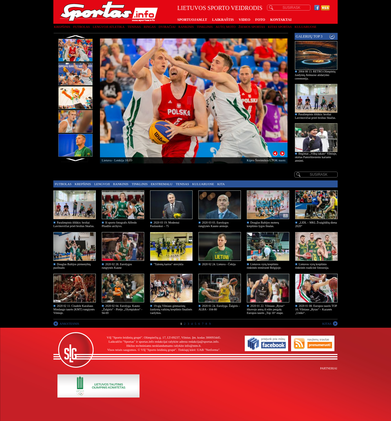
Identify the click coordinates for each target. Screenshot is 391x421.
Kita (221, 184)
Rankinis (186, 26)
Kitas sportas (280, 26)
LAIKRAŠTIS (223, 20)
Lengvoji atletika (108, 26)
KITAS (327, 323)
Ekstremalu (162, 184)
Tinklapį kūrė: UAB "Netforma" (199, 349)
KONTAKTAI (281, 20)
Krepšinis (62, 26)
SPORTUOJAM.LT (192, 20)
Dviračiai (167, 26)
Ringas (150, 26)
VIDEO (244, 20)
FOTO (260, 20)
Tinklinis (204, 26)
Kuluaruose (306, 26)
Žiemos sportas (252, 26)
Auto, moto (226, 26)
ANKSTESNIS (69, 323)
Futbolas (81, 26)
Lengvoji (102, 184)
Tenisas (134, 26)
